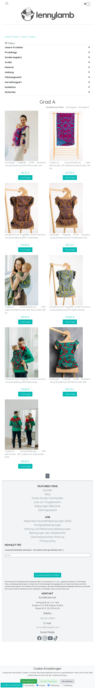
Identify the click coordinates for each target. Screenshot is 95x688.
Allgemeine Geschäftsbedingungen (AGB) (47, 521)
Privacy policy (48, 540)
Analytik (40, 685)
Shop (15, 37)
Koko (23, 37)
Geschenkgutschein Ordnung (47, 536)
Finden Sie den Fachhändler (47, 498)
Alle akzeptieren (28, 681)
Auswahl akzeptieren (48, 681)
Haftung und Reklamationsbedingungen (47, 528)
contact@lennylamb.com (47, 627)
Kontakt (47, 490)
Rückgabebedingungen (47, 524)
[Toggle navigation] (26, 3)
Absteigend (83, 107)
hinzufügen (25, 177)
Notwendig (28, 685)
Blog (47, 494)
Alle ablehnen (67, 681)
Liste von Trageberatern (47, 502)
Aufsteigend (71, 107)
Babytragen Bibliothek (47, 506)
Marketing (67, 685)
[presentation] (23, 565)
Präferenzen (54, 685)
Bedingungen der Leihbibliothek (47, 532)
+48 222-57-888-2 (47, 618)
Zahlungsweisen (47, 510)
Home (7, 37)
